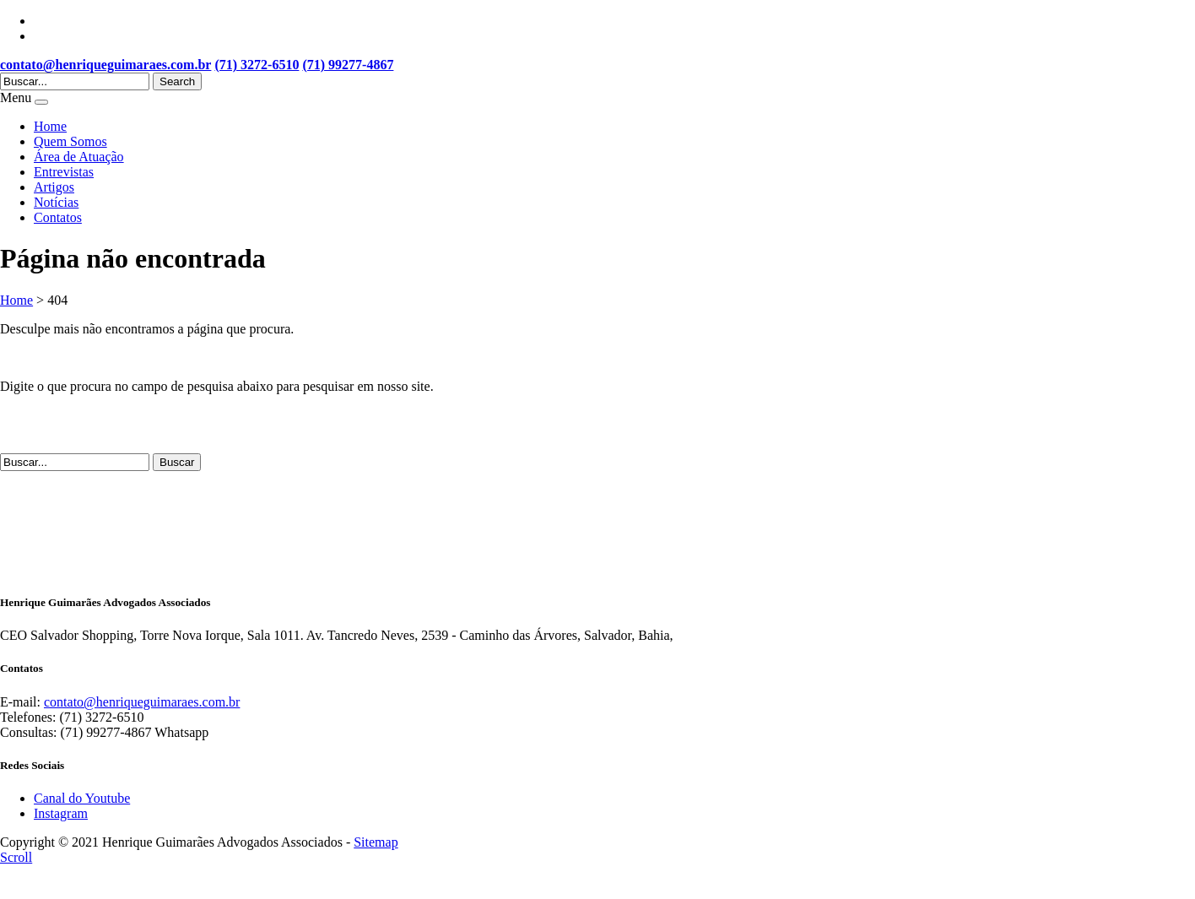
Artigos (54, 187)
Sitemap (375, 842)
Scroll (16, 857)
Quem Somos (70, 141)
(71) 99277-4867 (347, 64)
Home (50, 126)
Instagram (61, 813)
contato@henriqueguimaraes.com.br (105, 64)
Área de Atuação (79, 156)
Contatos (58, 217)
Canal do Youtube (82, 798)
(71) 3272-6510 (256, 64)
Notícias (56, 202)
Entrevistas (64, 172)
